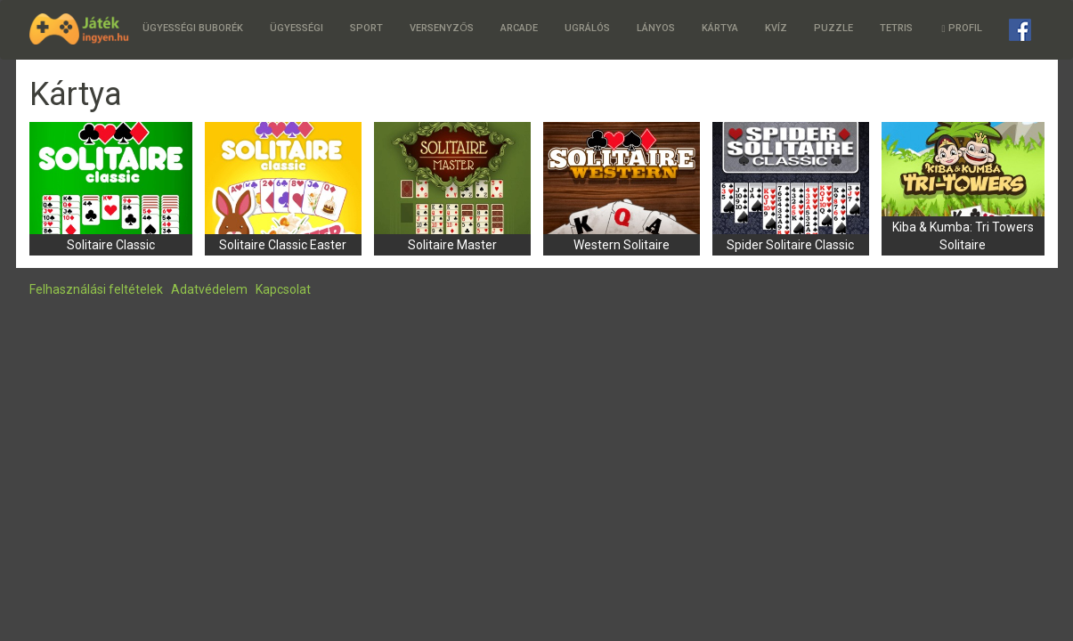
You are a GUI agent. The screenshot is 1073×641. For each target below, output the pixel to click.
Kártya (720, 28)
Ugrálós (587, 28)
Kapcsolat (283, 289)
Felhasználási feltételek (96, 289)
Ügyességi (296, 28)
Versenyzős (442, 28)
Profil (961, 28)
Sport (366, 28)
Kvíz (776, 28)
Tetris (896, 28)
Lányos (656, 28)
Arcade (519, 28)
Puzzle (833, 28)
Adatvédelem (209, 289)
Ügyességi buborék (192, 28)
